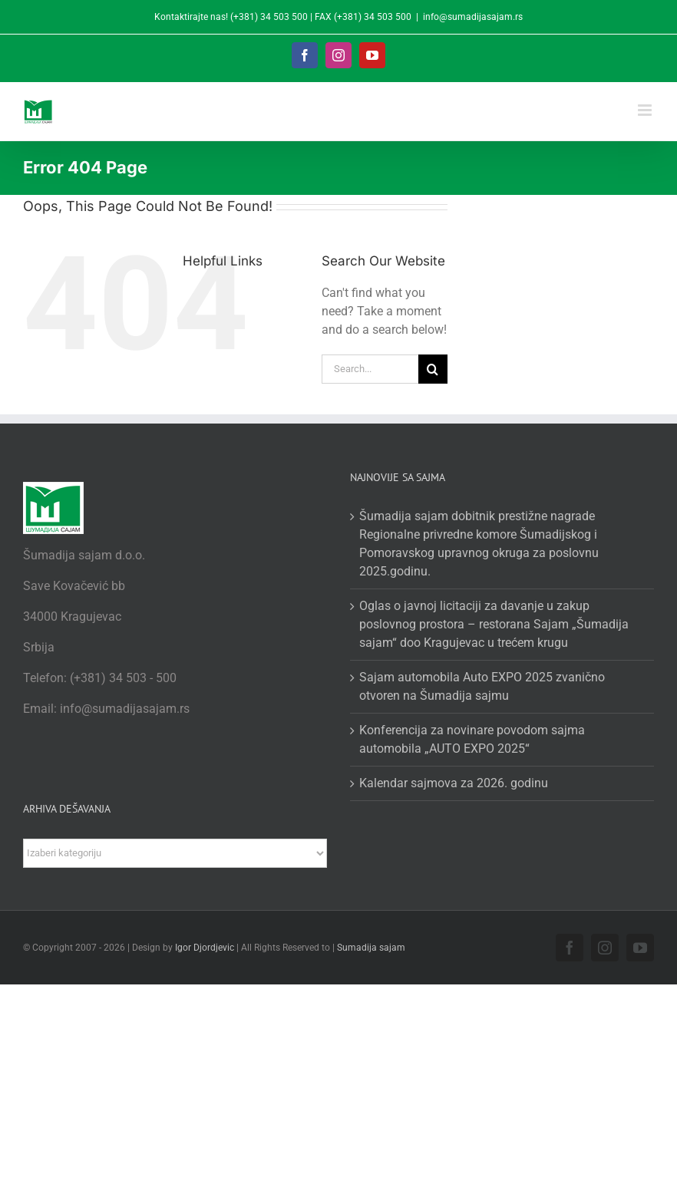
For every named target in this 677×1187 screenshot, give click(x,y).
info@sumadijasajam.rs (473, 17)
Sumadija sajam (371, 947)
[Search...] (370, 369)
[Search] (432, 369)
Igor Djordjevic (204, 947)
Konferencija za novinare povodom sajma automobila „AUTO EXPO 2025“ (472, 739)
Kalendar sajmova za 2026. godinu (453, 783)
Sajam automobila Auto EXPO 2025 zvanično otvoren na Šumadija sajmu (482, 686)
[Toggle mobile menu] (646, 110)
